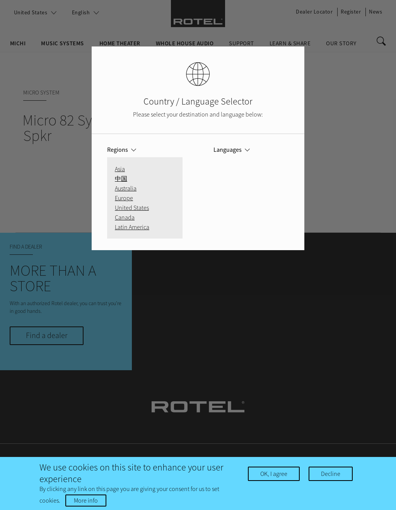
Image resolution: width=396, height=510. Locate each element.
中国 (121, 178)
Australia (126, 188)
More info (86, 501)
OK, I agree (273, 474)
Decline (330, 474)
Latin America (132, 227)
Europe (124, 198)
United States (132, 207)
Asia (120, 169)
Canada (125, 217)
